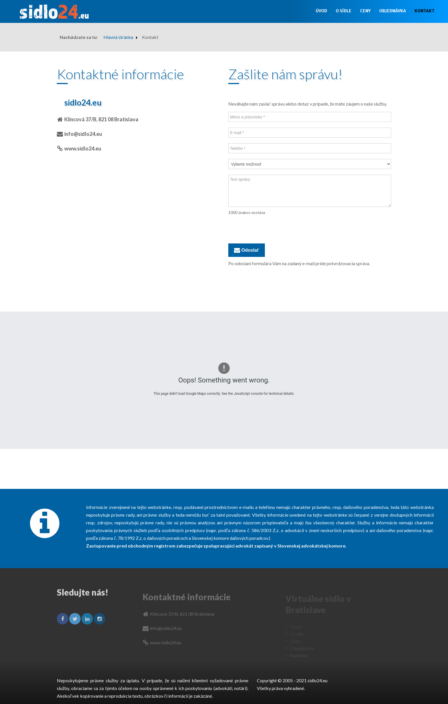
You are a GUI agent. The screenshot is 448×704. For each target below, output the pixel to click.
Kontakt (425, 10)
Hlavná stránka (118, 37)
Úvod (321, 10)
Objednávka (392, 10)
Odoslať (246, 250)
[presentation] (271, 229)
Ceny (365, 10)
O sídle (343, 10)
